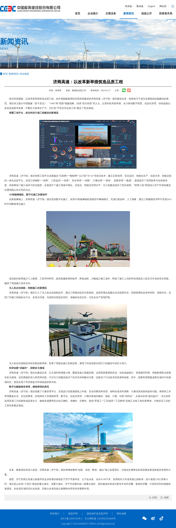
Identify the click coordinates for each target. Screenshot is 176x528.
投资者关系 (165, 13)
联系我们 (54, 513)
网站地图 (121, 513)
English (151, 6)
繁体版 (139, 6)
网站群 (162, 6)
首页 (77, 13)
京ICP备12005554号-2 (71, 518)
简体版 (128, 6)
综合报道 (24, 74)
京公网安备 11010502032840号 (100, 518)
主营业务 (110, 13)
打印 (154, 497)
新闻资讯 (128, 13)
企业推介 (93, 13)
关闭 (166, 497)
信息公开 (146, 13)
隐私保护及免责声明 (97, 513)
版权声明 (73, 513)
